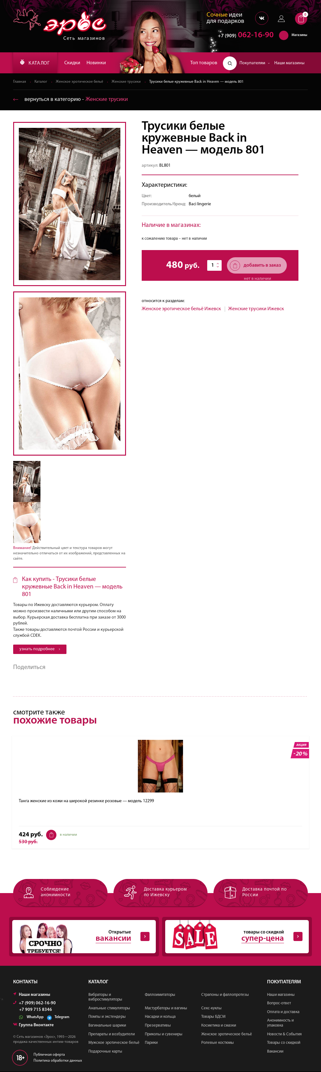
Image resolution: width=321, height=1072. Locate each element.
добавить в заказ (255, 266)
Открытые (81, 937)
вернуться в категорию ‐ (70, 100)
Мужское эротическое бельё (113, 1043)
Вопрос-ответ (279, 1004)
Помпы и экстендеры (107, 1017)
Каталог (41, 82)
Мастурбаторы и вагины (166, 1009)
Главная (19, 82)
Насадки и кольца (160, 1017)
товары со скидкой (234, 937)
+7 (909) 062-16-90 (34, 1003)
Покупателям (254, 63)
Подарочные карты (105, 1052)
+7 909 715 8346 (35, 1010)
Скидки (74, 62)
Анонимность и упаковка (280, 1023)
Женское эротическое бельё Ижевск (181, 309)
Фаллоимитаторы (160, 995)
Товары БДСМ (213, 1017)
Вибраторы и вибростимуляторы (105, 997)
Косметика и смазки (218, 1026)
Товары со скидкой (283, 1043)
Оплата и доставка (283, 1012)
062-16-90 (243, 36)
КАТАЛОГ (35, 63)
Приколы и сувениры (163, 1035)
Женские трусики (126, 82)
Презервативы (158, 1026)
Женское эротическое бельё (79, 82)
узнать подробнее (39, 649)
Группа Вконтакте (33, 1025)
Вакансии (275, 1052)
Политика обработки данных (58, 1061)
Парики (151, 1043)
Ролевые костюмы (217, 1043)
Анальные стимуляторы (109, 1009)
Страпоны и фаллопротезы (225, 995)
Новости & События (284, 1035)
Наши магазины (289, 63)
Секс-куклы (211, 1009)
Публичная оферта (49, 1055)
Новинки (97, 62)
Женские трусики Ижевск (256, 309)
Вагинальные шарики (107, 1026)
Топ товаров (203, 62)
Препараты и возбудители (111, 1035)
